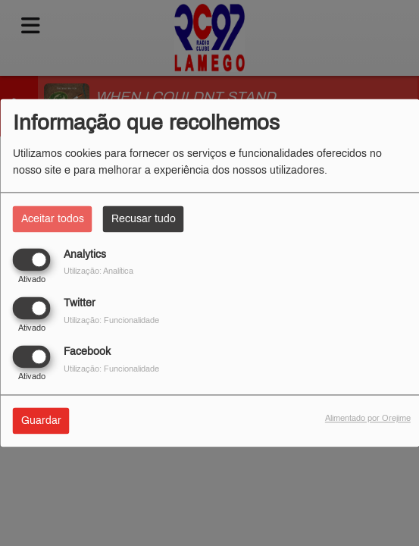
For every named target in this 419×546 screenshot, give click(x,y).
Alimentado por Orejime (368, 418)
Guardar (41, 421)
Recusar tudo (143, 218)
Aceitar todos (52, 218)
